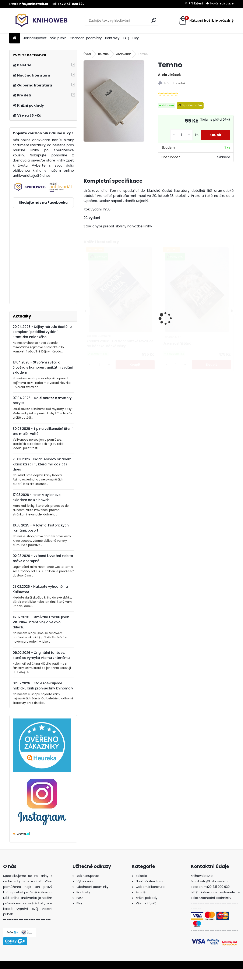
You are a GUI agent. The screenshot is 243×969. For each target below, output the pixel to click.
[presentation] (86, 311)
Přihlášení (196, 3)
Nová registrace (222, 3)
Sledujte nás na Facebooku (43, 202)
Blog (136, 38)
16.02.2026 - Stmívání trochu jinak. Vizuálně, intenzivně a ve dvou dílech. (41, 622)
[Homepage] (14, 38)
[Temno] (114, 100)
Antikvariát (123, 54)
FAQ (126, 38)
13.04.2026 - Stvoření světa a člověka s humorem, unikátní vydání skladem (43, 367)
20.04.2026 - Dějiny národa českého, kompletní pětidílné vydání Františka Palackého (42, 331)
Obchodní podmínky (86, 38)
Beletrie (103, 54)
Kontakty (112, 38)
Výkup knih (58, 38)
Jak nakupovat (35, 38)
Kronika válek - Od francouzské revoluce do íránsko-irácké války (120, 343)
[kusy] (181, 135)
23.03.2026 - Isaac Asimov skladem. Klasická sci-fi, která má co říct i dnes (42, 464)
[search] (153, 20)
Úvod (87, 54)
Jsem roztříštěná (177, 343)
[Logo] (38, 20)
